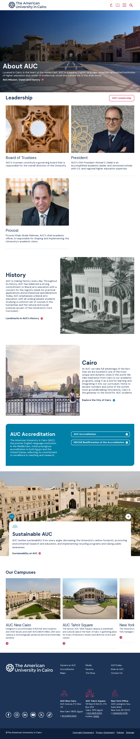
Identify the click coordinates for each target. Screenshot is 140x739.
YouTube (33, 715)
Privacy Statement (105, 732)
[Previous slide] (122, 516)
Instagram (16, 715)
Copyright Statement (83, 732)
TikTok (49, 715)
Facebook (8, 715)
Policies (120, 732)
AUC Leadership (121, 98)
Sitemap (130, 732)
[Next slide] (128, 516)
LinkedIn (25, 715)
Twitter (41, 715)
